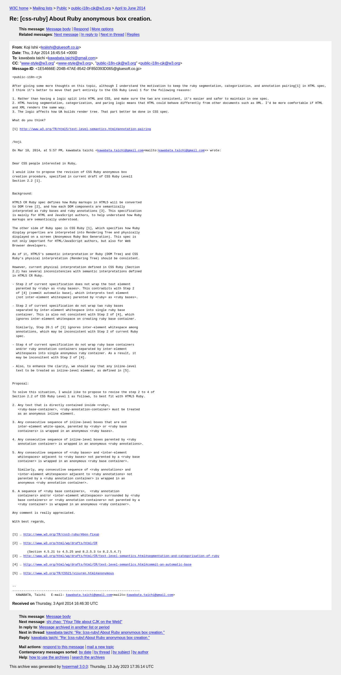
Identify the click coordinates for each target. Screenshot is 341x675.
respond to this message (63, 647)
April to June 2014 (130, 8)
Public (62, 8)
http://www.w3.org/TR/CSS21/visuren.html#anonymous (68, 573)
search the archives (88, 657)
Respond (81, 29)
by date (85, 652)
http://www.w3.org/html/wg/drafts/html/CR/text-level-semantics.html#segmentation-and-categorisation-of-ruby (121, 556)
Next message (66, 34)
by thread (102, 652)
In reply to (89, 34)
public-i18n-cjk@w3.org (91, 8)
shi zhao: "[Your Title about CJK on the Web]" (84, 622)
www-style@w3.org (37, 63)
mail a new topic (100, 647)
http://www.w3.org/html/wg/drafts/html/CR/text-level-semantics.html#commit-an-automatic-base (107, 565)
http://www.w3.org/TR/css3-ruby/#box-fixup (61, 534)
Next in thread (112, 34)
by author (140, 652)
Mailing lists (42, 8)
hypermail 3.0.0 (75, 667)
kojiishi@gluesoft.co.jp (60, 47)
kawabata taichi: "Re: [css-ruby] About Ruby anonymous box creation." (105, 632)
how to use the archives (49, 657)
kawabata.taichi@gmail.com (71, 58)
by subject (121, 652)
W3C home (18, 8)
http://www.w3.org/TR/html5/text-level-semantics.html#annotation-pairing (85, 129)
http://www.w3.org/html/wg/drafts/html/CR (60, 543)
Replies (133, 34)
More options (103, 29)
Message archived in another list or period (74, 627)
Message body (58, 29)
